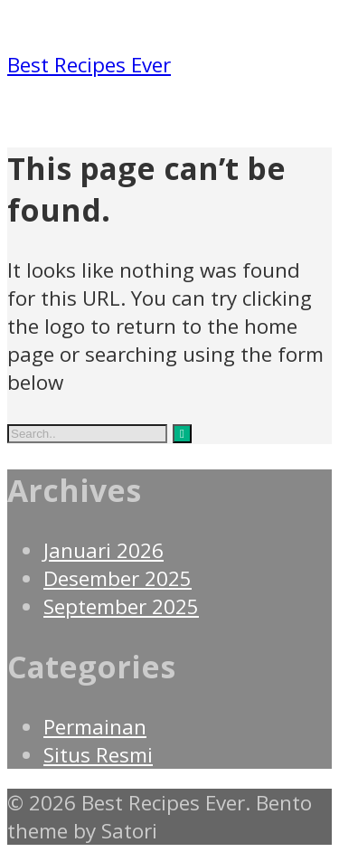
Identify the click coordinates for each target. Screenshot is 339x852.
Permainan (94, 727)
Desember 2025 (117, 578)
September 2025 (121, 606)
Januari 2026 (103, 550)
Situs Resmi (98, 755)
